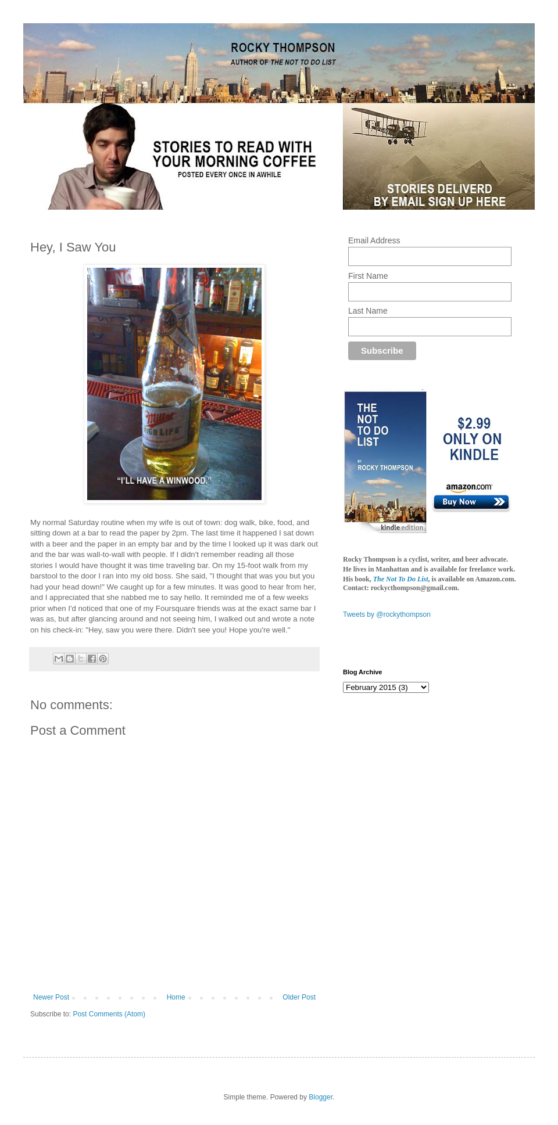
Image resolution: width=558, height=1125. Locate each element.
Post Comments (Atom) (109, 1014)
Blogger (320, 1097)
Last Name (368, 310)
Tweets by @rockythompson (387, 614)
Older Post (299, 997)
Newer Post (51, 997)
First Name (368, 276)
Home (176, 997)
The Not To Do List (400, 579)
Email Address (374, 240)
